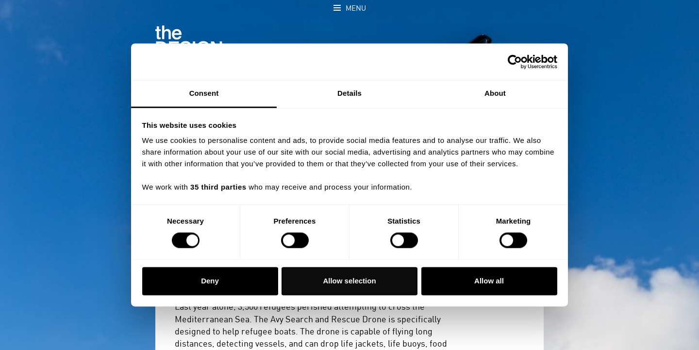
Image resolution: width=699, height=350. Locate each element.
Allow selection (349, 281)
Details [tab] (349, 93)
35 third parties (218, 187)
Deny (210, 281)
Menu (356, 8)
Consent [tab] (204, 93)
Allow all (489, 281)
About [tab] (495, 93)
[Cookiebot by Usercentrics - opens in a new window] (514, 61)
